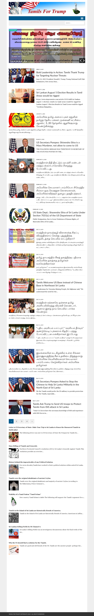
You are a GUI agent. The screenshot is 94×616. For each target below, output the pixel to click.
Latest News (13, 30)
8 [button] (22, 61)
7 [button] (21, 61)
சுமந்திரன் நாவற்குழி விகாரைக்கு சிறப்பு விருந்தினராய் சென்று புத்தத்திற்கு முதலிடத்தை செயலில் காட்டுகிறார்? (57, 235)
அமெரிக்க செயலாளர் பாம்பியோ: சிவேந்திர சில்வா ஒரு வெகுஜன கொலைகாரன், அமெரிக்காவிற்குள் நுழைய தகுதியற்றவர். (60, 190)
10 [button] (26, 61)
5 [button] (17, 61)
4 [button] (16, 61)
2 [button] (12, 61)
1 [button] (11, 61)
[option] (47, 46)
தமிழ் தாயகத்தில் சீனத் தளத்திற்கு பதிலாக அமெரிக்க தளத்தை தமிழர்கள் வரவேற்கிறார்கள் (58, 260)
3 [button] (14, 61)
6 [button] (19, 61)
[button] (80, 60)
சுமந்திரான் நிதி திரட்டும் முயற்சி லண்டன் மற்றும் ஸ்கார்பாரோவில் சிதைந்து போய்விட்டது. (58, 165)
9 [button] (24, 61)
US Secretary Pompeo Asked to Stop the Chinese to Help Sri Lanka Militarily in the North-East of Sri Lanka (57, 384)
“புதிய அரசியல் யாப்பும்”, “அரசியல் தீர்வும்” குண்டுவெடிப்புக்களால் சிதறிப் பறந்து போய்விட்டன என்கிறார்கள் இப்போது (59, 331)
